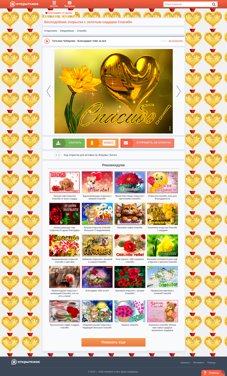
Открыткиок (50, 30)
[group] (114, 41)
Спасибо (81, 30)
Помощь (211, 362)
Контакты (185, 362)
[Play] (47, 41)
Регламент (198, 362)
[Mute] (170, 41)
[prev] (48, 91)
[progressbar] (177, 41)
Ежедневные (67, 30)
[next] (179, 91)
